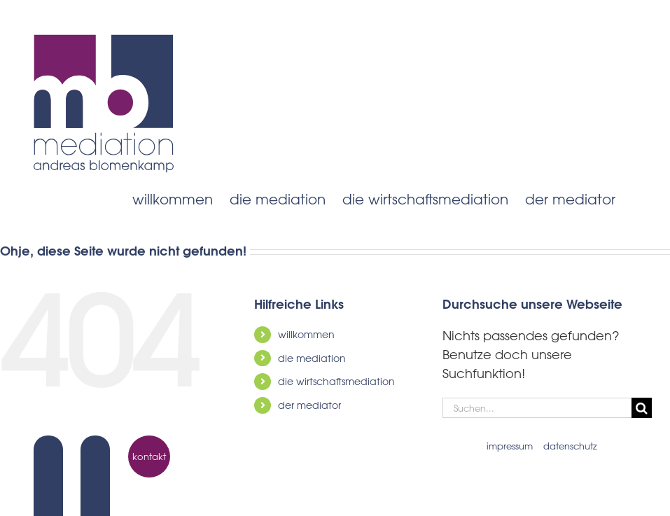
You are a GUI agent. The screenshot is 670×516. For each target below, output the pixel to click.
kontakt (149, 456)
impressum (510, 446)
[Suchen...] (536, 408)
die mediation (312, 358)
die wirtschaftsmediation (336, 381)
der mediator (309, 405)
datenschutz (570, 446)
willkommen (306, 334)
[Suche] (641, 408)
